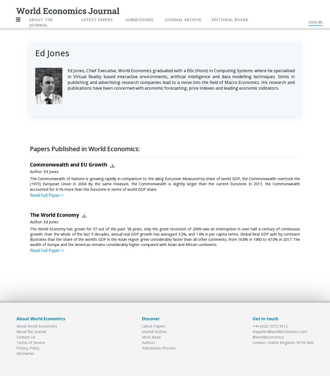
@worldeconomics (268, 337)
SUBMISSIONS (139, 19)
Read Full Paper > (47, 195)
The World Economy (54, 214)
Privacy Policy (27, 348)
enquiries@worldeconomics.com (280, 331)
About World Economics (36, 326)
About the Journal (31, 331)
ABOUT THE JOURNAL (41, 22)
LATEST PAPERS (97, 19)
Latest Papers (153, 326)
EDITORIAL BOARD (230, 19)
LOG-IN (315, 21)
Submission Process (159, 348)
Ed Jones (51, 171)
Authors (148, 342)
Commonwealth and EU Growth (68, 164)
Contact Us (25, 337)
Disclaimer (25, 353)
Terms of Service (30, 342)
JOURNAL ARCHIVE (183, 19)
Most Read (151, 337)
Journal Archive (154, 331)
